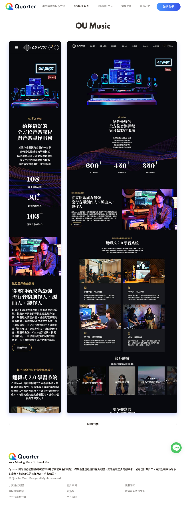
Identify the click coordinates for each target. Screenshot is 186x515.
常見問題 (125, 9)
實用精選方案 (16, 496)
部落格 (70, 496)
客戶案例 (72, 490)
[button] (169, 10)
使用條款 (130, 490)
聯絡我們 (143, 9)
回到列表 (93, 429)
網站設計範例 (82, 9)
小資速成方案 (16, 490)
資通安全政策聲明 (135, 496)
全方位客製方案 (17, 502)
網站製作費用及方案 (55, 9)
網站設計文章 (105, 9)
